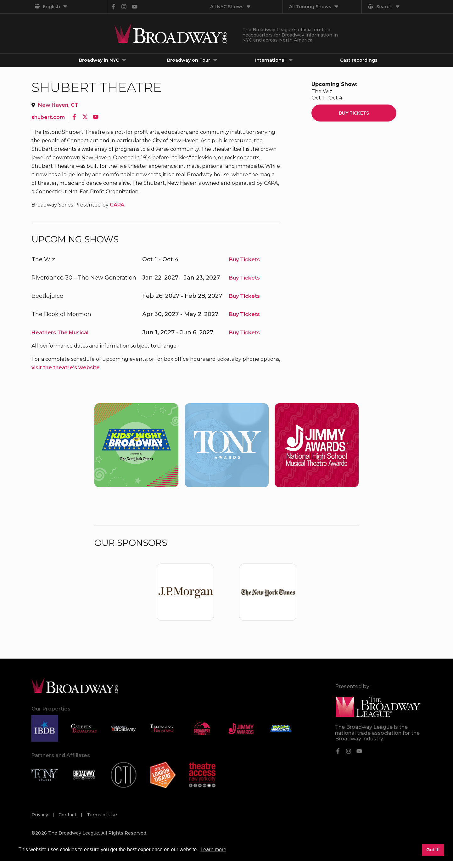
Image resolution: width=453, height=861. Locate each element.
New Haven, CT (58, 105)
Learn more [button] (213, 849)
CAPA (117, 205)
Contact (68, 815)
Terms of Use (102, 815)
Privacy (40, 815)
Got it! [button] (432, 849)
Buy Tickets (244, 260)
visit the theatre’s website (65, 368)
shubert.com (48, 117)
